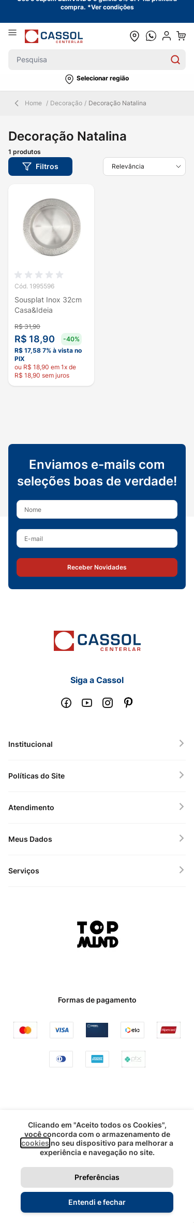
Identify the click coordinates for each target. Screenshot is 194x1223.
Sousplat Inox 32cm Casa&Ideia (48, 304)
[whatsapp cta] (151, 35)
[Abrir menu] (16, 36)
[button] (97, 79)
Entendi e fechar (97, 1202)
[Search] (175, 59)
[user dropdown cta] (166, 35)
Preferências (97, 1177)
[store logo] (54, 36)
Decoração (66, 103)
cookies (35, 1142)
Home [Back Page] (27, 103)
